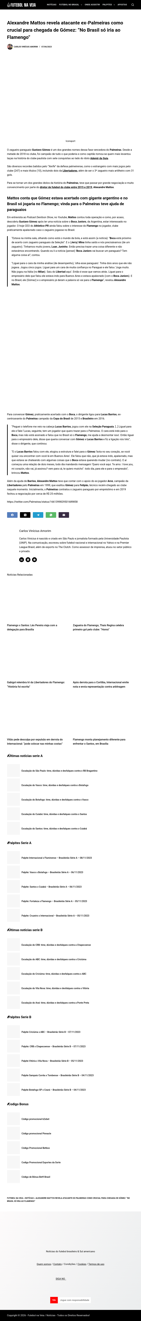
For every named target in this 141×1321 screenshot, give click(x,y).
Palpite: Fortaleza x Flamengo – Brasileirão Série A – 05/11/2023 (54, 901)
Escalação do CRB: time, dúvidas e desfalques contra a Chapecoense (56, 945)
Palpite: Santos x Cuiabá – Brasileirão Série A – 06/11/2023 (52, 886)
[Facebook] (12, 515)
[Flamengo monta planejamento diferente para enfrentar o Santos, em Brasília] (103, 714)
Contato (57, 1264)
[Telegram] (38, 515)
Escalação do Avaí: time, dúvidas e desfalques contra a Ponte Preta (55, 1002)
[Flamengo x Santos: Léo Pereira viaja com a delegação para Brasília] (37, 599)
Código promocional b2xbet (35, 1119)
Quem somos (44, 1264)
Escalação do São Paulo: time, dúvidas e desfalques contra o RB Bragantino (60, 770)
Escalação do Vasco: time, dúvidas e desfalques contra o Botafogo (55, 785)
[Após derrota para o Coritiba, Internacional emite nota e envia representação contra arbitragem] (103, 656)
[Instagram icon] (37, 559)
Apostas (122, 4)
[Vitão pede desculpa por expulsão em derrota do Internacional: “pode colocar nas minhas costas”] (37, 714)
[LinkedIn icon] (24, 559)
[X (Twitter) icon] (30, 559)
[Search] (133, 5)
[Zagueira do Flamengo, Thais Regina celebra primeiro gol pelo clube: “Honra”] (103, 599)
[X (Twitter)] (25, 515)
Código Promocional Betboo (36, 1148)
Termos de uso (96, 1264)
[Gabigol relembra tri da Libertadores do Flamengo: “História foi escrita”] (37, 656)
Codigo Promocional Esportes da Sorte (41, 1162)
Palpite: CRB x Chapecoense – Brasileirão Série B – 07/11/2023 (54, 1046)
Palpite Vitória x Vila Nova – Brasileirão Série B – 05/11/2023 (52, 1061)
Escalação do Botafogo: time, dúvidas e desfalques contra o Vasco (55, 799)
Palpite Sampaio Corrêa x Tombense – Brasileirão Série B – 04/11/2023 (58, 1075)
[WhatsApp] (51, 515)
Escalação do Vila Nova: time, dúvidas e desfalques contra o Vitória (55, 988)
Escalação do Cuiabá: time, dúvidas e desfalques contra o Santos (54, 814)
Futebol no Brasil (71, 5)
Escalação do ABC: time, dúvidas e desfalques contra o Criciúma (54, 959)
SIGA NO (61, 1278)
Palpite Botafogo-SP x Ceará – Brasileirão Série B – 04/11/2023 (54, 1090)
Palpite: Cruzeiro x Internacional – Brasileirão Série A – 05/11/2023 (55, 915)
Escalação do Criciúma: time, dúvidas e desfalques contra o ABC (54, 974)
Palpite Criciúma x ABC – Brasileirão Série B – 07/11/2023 (51, 1032)
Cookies (82, 1264)
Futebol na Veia (15, 1198)
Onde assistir (92, 4)
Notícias (51, 4)
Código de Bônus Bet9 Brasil (36, 1177)
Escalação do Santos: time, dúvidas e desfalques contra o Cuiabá (54, 828)
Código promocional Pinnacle (36, 1133)
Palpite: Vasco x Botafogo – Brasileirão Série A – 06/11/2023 (52, 872)
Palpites (109, 5)
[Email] (64, 515)
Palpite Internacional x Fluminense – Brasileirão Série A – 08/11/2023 (57, 858)
